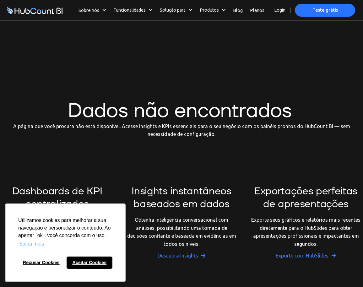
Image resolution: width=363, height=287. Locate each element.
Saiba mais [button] (31, 243)
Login (279, 10)
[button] (92, 10)
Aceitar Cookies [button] (89, 262)
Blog (238, 10)
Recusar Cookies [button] (41, 262)
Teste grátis (325, 10)
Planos (257, 10)
